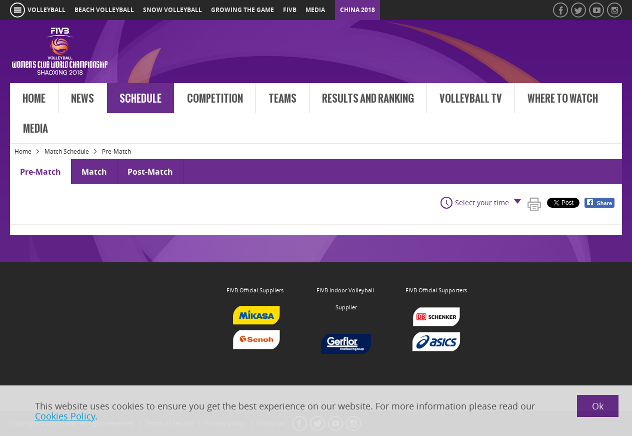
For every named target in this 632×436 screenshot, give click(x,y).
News (82, 98)
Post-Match (150, 171)
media (315, 10)
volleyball (47, 10)
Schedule (141, 98)
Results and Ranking (368, 98)
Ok (598, 406)
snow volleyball (172, 10)
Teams (282, 98)
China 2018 (357, 10)
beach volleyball (104, 10)
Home (34, 98)
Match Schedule (66, 151)
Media (35, 128)
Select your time (482, 202)
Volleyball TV (471, 98)
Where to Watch (563, 98)
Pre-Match (40, 171)
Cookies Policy (65, 416)
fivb (289, 10)
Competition (215, 98)
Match (94, 171)
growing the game (242, 10)
